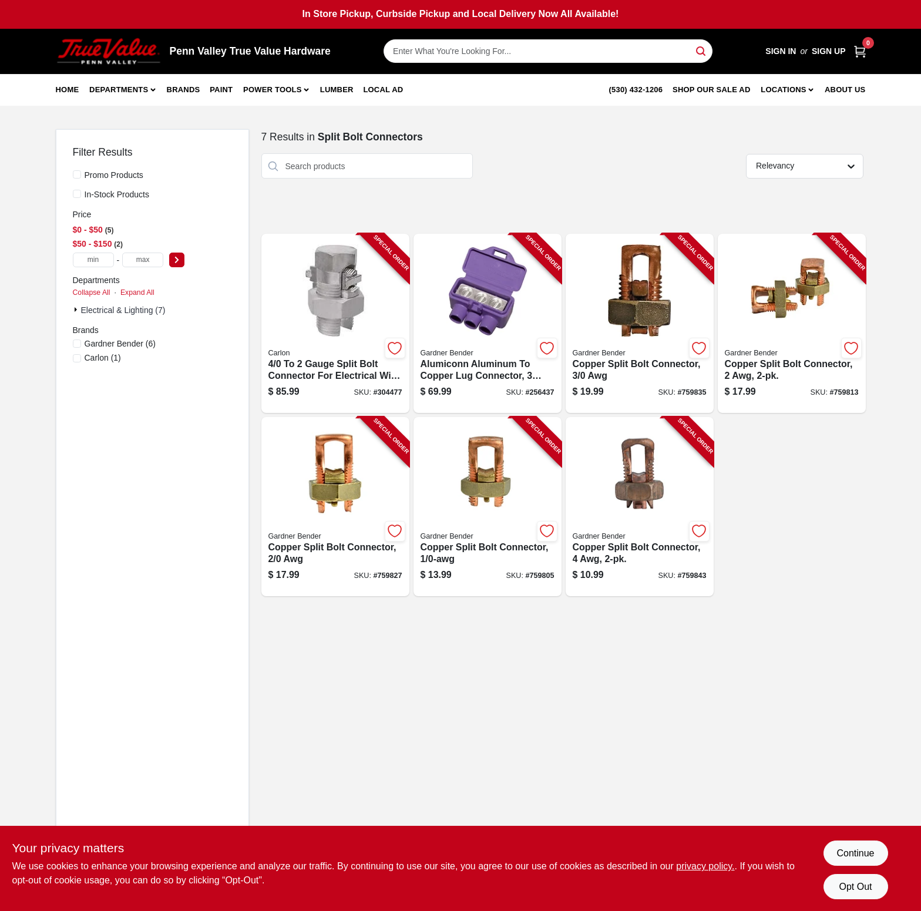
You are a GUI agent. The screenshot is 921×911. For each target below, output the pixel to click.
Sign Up (829, 51)
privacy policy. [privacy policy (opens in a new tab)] (705, 866)
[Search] (701, 50)
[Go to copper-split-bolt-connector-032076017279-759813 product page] (792, 323)
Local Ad (383, 89)
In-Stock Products (117, 194)
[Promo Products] (77, 174)
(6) (120, 343)
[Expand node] (77, 309)
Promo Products (114, 175)
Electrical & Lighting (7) (123, 310)
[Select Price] (176, 260)
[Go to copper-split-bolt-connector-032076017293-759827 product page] (335, 506)
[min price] (93, 260)
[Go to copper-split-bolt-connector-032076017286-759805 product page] (488, 506)
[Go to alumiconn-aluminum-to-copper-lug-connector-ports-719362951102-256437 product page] (488, 323)
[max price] (142, 260)
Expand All (137, 292)
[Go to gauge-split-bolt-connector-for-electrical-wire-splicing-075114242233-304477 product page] (335, 323)
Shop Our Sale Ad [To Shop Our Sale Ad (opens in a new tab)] (712, 89)
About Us (845, 89)
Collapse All (91, 292)
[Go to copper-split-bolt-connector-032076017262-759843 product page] (640, 506)
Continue (855, 853)
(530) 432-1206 (636, 89)
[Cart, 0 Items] (860, 51)
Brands (183, 89)
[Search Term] (548, 51)
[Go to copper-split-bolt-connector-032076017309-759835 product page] (640, 323)
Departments (118, 89)
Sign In (780, 51)
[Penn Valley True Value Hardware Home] (109, 51)
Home (67, 89)
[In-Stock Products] (77, 194)
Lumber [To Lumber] (337, 89)
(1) (103, 357)
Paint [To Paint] (221, 89)
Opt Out (855, 887)
